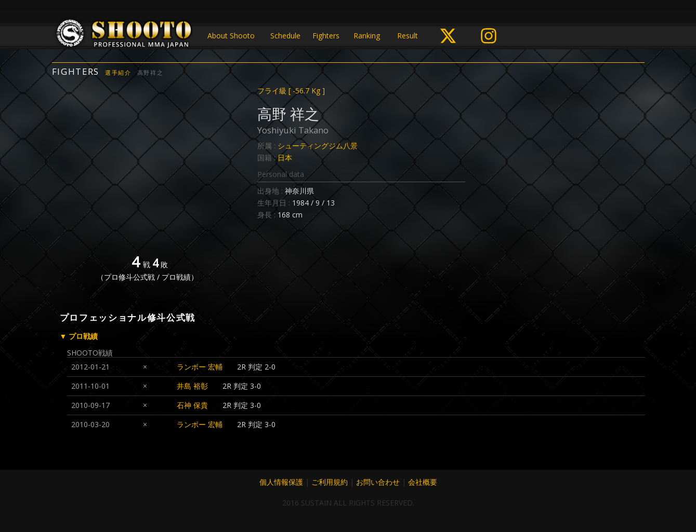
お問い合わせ (378, 482)
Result (407, 35)
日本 (285, 157)
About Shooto (231, 35)
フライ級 (291, 91)
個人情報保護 (281, 482)
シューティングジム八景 (318, 146)
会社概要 (422, 482)
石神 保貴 (192, 405)
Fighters (325, 35)
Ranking (366, 35)
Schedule (285, 35)
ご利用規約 (329, 482)
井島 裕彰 (192, 386)
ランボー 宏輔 (199, 367)
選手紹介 (118, 72)
